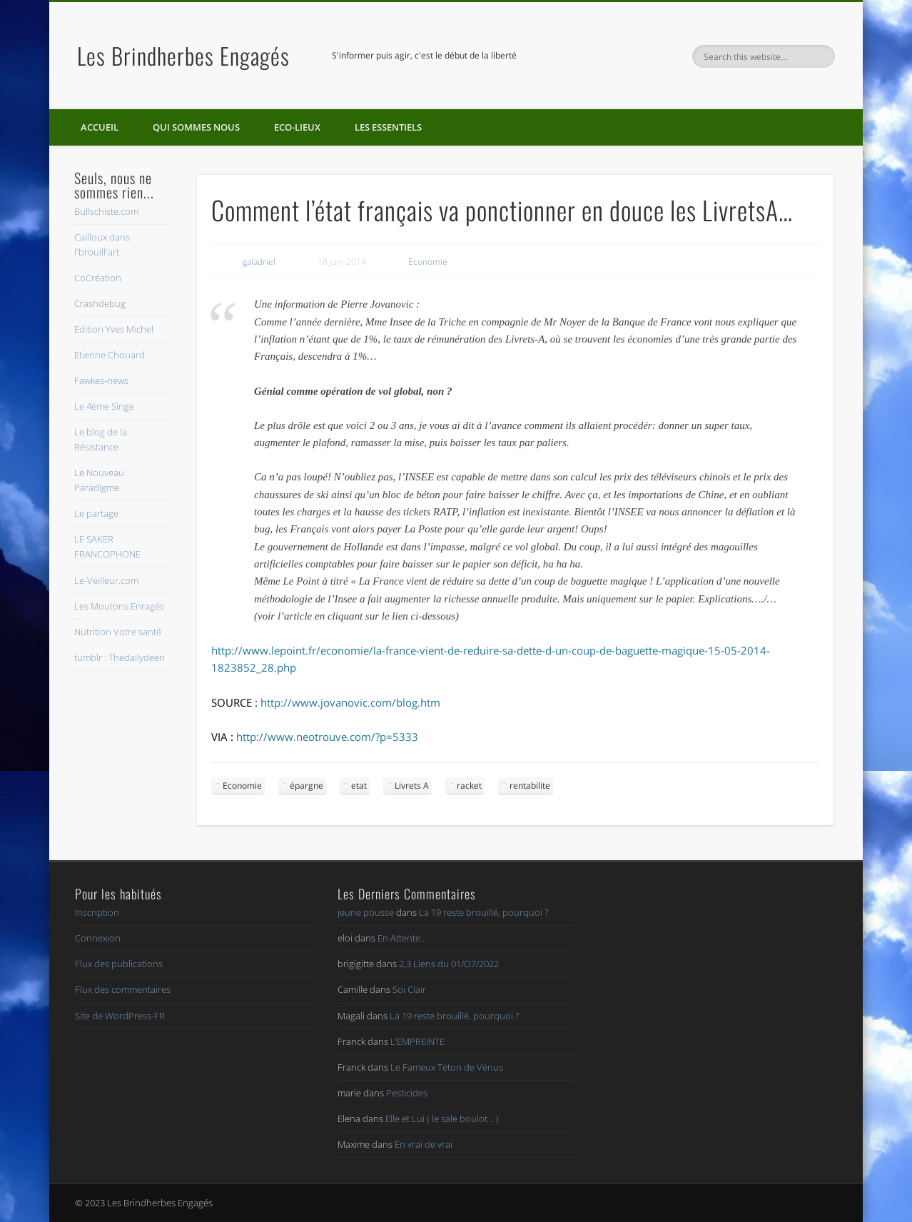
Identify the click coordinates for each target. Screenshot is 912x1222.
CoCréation (97, 277)
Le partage (96, 513)
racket (469, 785)
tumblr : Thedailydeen (119, 657)
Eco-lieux (297, 127)
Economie (427, 262)
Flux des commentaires (123, 989)
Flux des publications (119, 963)
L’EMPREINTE (417, 1041)
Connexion (98, 937)
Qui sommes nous (196, 127)
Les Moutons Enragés (119, 606)
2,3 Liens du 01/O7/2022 (449, 963)
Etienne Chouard (109, 354)
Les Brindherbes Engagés (183, 55)
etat (359, 785)
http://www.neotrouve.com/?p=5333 (327, 736)
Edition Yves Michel (113, 329)
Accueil (99, 127)
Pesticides (406, 1092)
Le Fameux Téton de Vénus (446, 1067)
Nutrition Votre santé (117, 631)
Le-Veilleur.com (106, 580)
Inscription (97, 912)
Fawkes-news (101, 380)
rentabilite (530, 785)
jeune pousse (366, 912)
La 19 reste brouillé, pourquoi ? (483, 912)
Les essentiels (388, 127)
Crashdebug (100, 303)
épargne (306, 785)
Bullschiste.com (106, 211)
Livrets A (412, 785)
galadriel (259, 262)
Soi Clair (409, 989)
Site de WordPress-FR (120, 1015)
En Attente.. (401, 937)
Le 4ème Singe (104, 406)
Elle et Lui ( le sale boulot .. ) (442, 1118)
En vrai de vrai (423, 1144)
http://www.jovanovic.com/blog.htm (350, 702)
